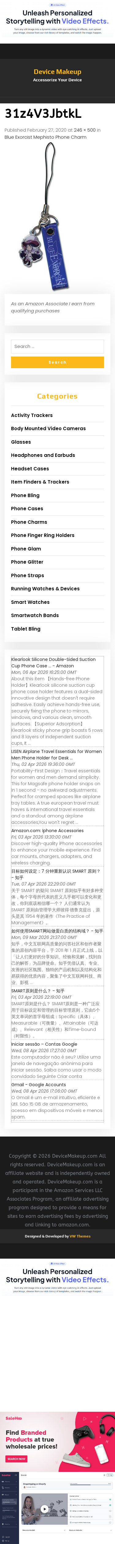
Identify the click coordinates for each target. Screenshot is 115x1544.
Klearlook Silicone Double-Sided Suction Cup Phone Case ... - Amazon (53, 662)
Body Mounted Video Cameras (48, 428)
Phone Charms (29, 522)
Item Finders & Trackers (40, 482)
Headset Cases (30, 468)
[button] (57, 100)
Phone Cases (27, 508)
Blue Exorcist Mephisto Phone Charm (45, 137)
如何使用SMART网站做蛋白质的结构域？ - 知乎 (57, 931)
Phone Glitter (27, 562)
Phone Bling (25, 495)
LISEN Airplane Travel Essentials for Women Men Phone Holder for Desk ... (56, 754)
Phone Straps (27, 575)
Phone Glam (26, 549)
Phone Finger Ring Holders (43, 535)
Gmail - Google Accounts (38, 1085)
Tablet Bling (25, 629)
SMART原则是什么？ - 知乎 (38, 991)
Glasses (21, 442)
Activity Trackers (32, 415)
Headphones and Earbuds (43, 455)
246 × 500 (85, 130)
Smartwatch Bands (35, 615)
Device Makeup (57, 71)
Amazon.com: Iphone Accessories (47, 831)
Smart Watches (30, 602)
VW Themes (79, 1236)
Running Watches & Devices (45, 588)
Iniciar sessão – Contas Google (44, 1044)
